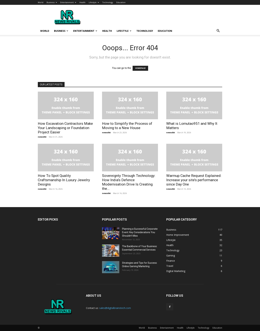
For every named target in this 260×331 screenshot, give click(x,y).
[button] (218, 31)
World (40, 2)
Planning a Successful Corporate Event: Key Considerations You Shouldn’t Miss (140, 232)
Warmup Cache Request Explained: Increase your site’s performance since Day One (193, 180)
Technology (107, 2)
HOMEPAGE (140, 68)
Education (121, 2)
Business (52, 2)
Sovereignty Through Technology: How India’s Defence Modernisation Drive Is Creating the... (128, 182)
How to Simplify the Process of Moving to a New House (127, 125)
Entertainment (68, 2)
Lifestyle (94, 2)
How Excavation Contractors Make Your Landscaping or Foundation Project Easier (65, 127)
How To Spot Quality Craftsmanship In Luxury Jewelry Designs (64, 180)
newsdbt (42, 136)
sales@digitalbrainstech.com (115, 308)
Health (82, 2)
